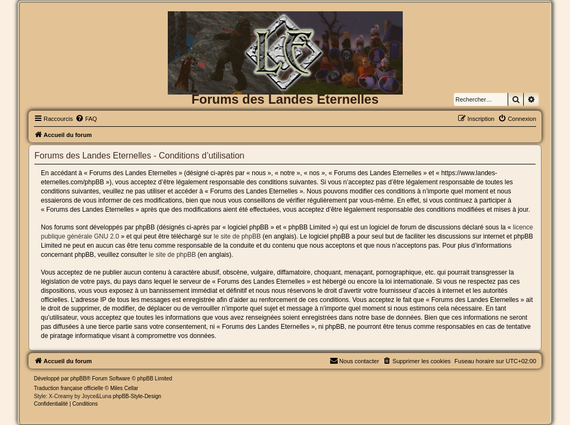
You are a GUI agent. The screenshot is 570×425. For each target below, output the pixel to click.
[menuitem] (86, 119)
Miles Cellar (124, 388)
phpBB (78, 378)
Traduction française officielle (68, 388)
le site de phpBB (237, 236)
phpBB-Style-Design (137, 396)
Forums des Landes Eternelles (285, 99)
